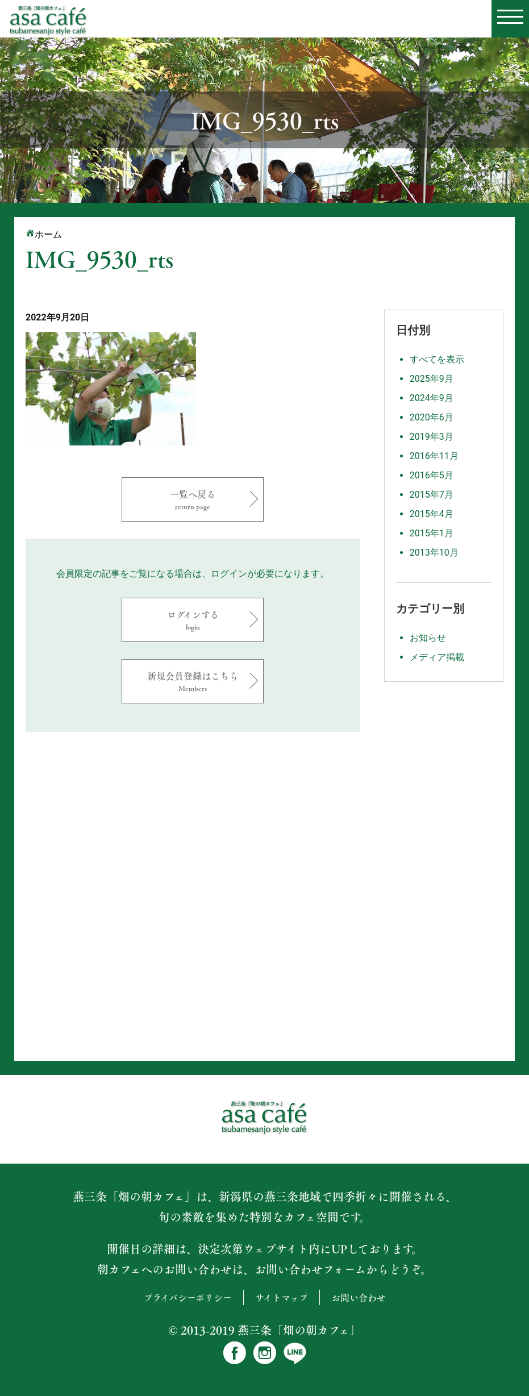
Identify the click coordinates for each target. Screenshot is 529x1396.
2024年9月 (431, 398)
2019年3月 (431, 436)
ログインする (193, 619)
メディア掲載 (437, 657)
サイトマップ (281, 1297)
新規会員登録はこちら (193, 681)
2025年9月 (431, 378)
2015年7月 (431, 494)
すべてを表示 (437, 359)
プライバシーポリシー (188, 1297)
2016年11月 (434, 456)
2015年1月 (431, 533)
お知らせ (428, 637)
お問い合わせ (358, 1297)
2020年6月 (431, 417)
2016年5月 (431, 475)
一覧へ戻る (193, 499)
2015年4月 (431, 514)
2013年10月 (434, 552)
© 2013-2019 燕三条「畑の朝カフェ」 (264, 1330)
